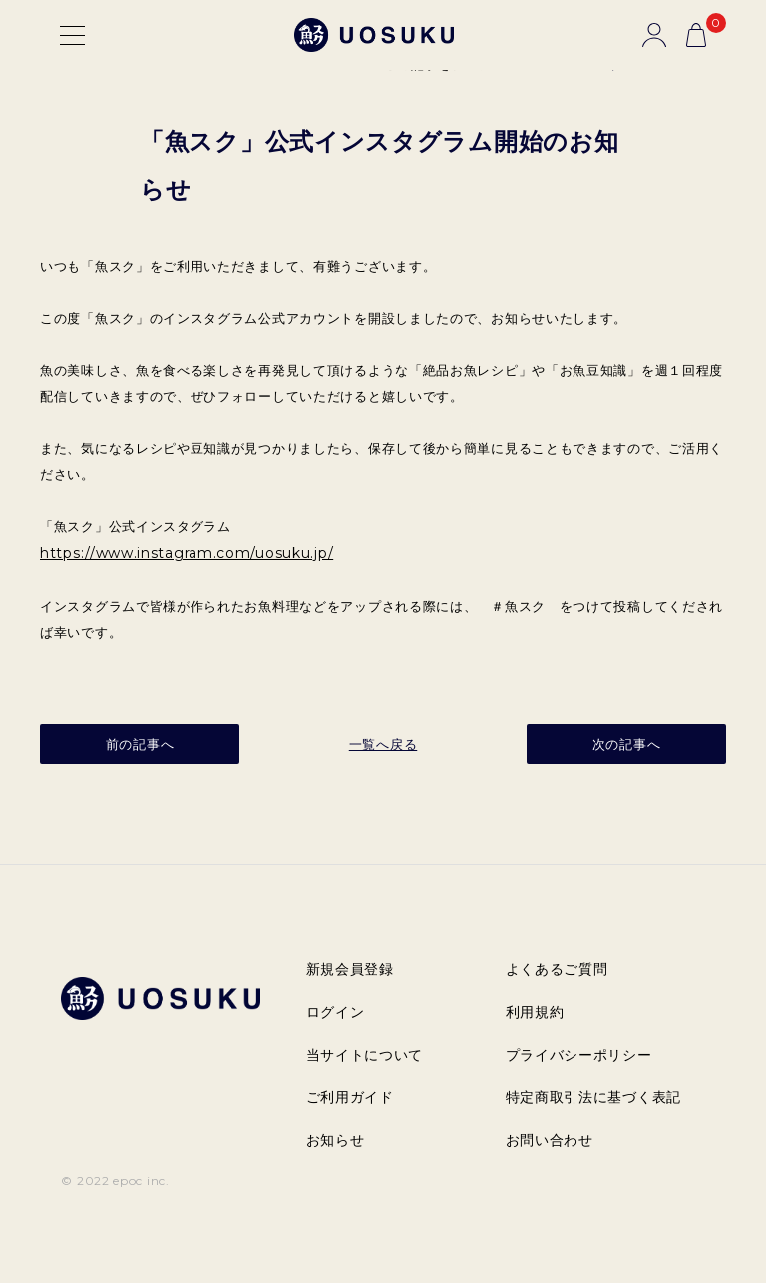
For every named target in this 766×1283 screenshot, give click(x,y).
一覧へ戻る (383, 744)
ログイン (335, 1012)
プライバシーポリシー (579, 1055)
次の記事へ (626, 744)
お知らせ (335, 1140)
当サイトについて (365, 1055)
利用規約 (535, 1012)
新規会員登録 (350, 969)
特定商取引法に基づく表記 (593, 1097)
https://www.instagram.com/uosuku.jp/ (186, 553)
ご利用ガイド (350, 1097)
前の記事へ (140, 744)
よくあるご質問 (557, 969)
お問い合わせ (549, 1140)
